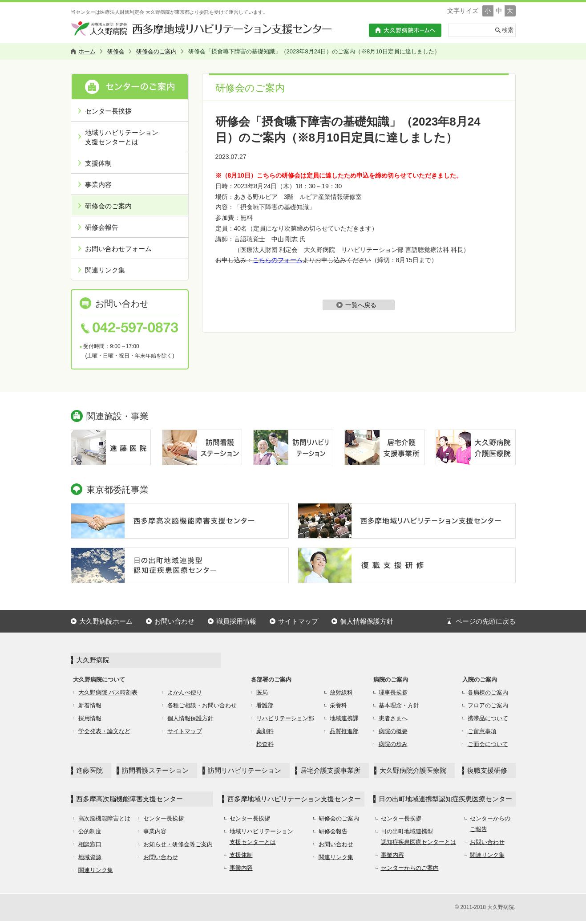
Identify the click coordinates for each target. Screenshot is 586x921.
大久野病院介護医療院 (413, 770)
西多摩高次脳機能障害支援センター (129, 799)
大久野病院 (92, 660)
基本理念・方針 (399, 705)
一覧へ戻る (360, 304)
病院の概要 (393, 731)
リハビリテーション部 (285, 718)
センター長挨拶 (108, 111)
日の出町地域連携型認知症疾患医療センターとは (418, 836)
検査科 (265, 744)
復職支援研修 (487, 770)
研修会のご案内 (108, 206)
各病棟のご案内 (488, 692)
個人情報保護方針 (366, 621)
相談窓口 (89, 844)
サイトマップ (298, 621)
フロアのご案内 (488, 705)
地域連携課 (344, 718)
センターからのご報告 (490, 823)
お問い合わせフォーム (118, 248)
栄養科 (338, 705)
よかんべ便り (184, 692)
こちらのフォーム (278, 260)
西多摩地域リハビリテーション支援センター (294, 799)
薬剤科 (265, 731)
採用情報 (89, 718)
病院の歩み (393, 744)
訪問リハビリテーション (244, 770)
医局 (262, 692)
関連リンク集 (105, 270)
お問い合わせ (174, 621)
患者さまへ (393, 718)
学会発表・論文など (104, 731)
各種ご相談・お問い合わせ (202, 705)
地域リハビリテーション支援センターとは (121, 137)
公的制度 (89, 831)
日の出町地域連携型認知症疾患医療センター (445, 799)
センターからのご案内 (410, 867)
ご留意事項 (482, 731)
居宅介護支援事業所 (330, 770)
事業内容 (98, 184)
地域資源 (89, 857)
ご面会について (488, 744)
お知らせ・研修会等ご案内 (178, 844)
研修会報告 (101, 227)
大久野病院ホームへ (405, 30)
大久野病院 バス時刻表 (108, 692)
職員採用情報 (236, 621)
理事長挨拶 (393, 692)
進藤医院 (89, 770)
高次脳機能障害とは (104, 818)
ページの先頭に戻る (486, 621)
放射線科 (341, 692)
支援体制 (98, 163)
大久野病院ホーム (106, 621)
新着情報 (89, 705)
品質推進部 (344, 731)
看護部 (265, 705)
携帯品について (488, 718)
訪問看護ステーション (155, 770)
